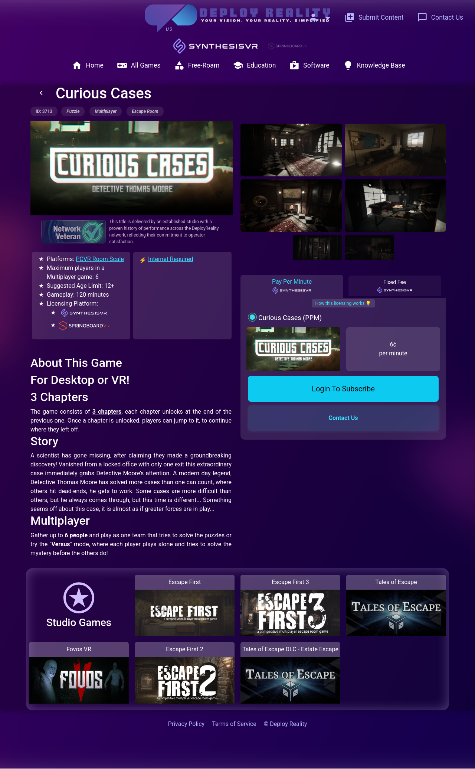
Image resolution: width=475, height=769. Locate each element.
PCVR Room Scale (100, 259)
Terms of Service (234, 723)
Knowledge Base (374, 65)
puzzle (72, 111)
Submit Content (374, 17)
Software (309, 65)
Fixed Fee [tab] (395, 286)
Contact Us (440, 17)
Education (254, 65)
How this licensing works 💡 (343, 303)
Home (87, 65)
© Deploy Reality (285, 723)
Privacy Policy (186, 723)
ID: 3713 (44, 111)
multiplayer (106, 111)
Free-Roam (197, 65)
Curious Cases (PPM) (290, 318)
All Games (139, 65)
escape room (145, 111)
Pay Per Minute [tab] (292, 286)
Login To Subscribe (343, 388)
